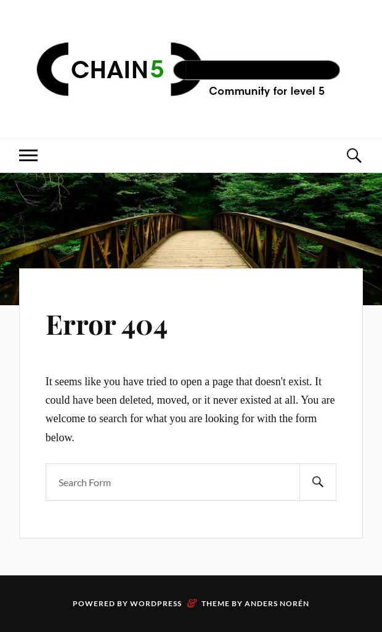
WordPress (156, 603)
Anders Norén (277, 603)
